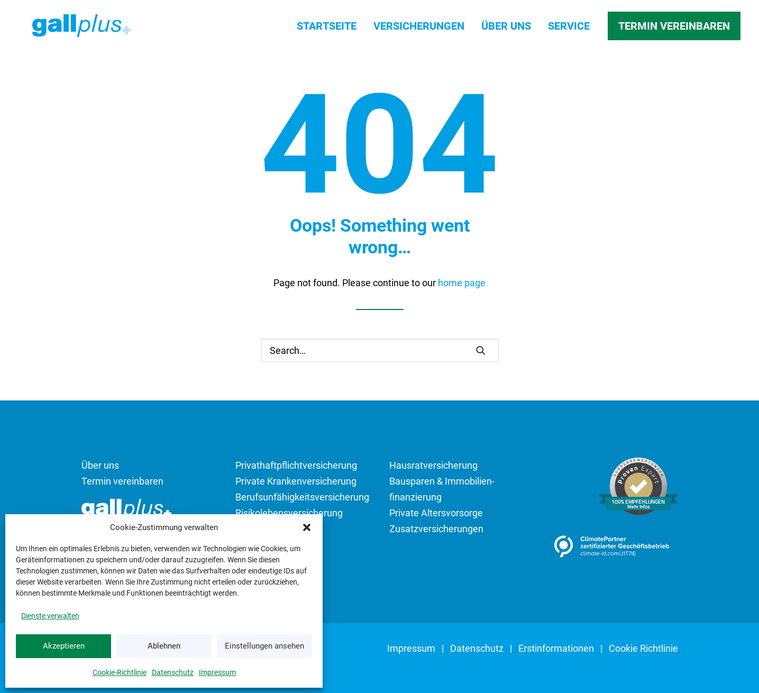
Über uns (506, 29)
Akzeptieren (64, 646)
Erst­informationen (556, 648)
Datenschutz (173, 672)
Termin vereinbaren (122, 481)
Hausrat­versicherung (433, 465)
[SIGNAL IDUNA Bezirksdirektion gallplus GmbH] (80, 28)
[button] (306, 527)
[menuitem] (330, 29)
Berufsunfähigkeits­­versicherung (302, 497)
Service (569, 29)
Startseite (326, 29)
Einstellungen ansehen (264, 646)
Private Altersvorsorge (436, 512)
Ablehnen (164, 646)
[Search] (380, 350)
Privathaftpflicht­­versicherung (296, 465)
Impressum (217, 672)
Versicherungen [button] (418, 29)
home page (462, 282)
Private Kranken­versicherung (295, 481)
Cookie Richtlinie (643, 648)
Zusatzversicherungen (436, 528)
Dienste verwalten (50, 616)
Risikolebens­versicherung (289, 512)
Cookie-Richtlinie (120, 672)
